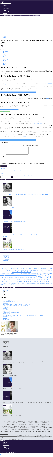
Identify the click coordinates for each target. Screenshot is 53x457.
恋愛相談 (5, 319)
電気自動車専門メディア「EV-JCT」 (11, 303)
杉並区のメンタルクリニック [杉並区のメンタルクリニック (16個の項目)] (31, 278)
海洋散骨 (5, 310)
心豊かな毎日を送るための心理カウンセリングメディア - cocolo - (17, 307)
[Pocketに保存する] (5, 56)
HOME (2, 442)
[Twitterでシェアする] (5, 51)
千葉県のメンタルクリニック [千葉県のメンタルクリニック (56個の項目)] (13, 271)
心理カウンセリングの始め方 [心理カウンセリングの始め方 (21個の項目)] (19, 276)
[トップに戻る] (0, 455)
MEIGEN (5, 7)
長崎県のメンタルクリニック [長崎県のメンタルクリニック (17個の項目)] (36, 439)
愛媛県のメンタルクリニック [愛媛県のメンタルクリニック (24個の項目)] (30, 276)
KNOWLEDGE (6, 8)
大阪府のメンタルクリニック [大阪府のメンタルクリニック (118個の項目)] (21, 273)
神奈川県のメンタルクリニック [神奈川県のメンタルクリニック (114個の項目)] (27, 283)
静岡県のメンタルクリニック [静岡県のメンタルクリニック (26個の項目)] (6, 286)
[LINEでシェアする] (4, 55)
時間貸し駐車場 (6, 315)
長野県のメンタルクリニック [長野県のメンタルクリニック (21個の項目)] (46, 284)
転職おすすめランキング (8, 312)
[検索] (12, 3)
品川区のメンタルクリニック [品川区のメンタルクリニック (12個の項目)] (25, 271)
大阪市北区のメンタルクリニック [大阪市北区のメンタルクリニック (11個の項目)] (7, 273)
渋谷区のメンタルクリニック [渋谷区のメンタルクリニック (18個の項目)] (42, 281)
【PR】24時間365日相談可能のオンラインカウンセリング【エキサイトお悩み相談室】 (20, 15)
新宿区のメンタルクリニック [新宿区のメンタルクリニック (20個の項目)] (9, 278)
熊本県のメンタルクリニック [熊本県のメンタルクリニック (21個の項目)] (11, 283)
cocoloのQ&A (6, 11)
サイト (1, 162)
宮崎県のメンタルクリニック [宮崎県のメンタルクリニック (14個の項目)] (6, 274)
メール (2, 160)
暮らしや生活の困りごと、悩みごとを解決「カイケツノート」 (17, 305)
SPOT (4, 9)
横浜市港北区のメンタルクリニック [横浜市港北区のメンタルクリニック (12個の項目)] (22, 281)
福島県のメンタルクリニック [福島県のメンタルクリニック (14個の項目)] (8, 439)
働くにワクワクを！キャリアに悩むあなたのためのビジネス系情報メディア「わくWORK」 (23, 316)
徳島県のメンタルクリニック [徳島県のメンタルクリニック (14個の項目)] (9, 276)
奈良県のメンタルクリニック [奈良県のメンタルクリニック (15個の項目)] (36, 273)
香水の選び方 (6, 311)
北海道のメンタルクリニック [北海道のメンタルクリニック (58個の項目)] (35, 270)
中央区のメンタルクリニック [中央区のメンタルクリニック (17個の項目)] (46, 268)
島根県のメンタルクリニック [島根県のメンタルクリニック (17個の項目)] (38, 274)
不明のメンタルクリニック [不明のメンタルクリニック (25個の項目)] (23, 268)
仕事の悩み (5, 291)
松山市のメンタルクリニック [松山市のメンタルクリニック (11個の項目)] (12, 281)
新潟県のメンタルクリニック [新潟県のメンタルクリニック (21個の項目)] (20, 278)
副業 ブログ (5, 308)
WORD (7, 260)
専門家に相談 (6, 320)
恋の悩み (5, 294)
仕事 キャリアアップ (7, 318)
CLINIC (4, 10)
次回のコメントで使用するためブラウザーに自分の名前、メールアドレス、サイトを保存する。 (23, 165)
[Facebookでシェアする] (5, 53)
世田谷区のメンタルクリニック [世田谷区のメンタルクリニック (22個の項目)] (35, 268)
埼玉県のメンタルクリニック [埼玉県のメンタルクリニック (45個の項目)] (37, 271)
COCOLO (5, 5)
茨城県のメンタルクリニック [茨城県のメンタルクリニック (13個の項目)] (26, 439)
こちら (47, 98)
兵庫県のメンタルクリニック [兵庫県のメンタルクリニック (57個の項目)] (19, 270)
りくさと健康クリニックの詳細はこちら (9, 109)
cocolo (2, 1)
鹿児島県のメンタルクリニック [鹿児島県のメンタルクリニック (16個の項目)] (17, 286)
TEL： (5, 111)
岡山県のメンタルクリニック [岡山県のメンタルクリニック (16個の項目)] (28, 274)
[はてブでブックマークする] (4, 54)
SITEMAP (5, 13)
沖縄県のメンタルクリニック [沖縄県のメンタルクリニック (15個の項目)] (31, 281)
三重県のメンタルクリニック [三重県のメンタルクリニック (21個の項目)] (12, 268)
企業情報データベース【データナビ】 (11, 314)
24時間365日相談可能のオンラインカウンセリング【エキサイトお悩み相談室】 (18, 92)
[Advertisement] (26, 26)
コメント (3, 155)
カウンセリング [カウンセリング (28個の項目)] (3, 268)
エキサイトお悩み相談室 (5, 87)
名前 (2, 158)
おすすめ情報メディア (8, 301)
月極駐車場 (5, 304)
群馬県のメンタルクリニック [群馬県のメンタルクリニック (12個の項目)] (17, 439)
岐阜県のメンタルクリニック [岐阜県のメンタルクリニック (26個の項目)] (17, 274)
